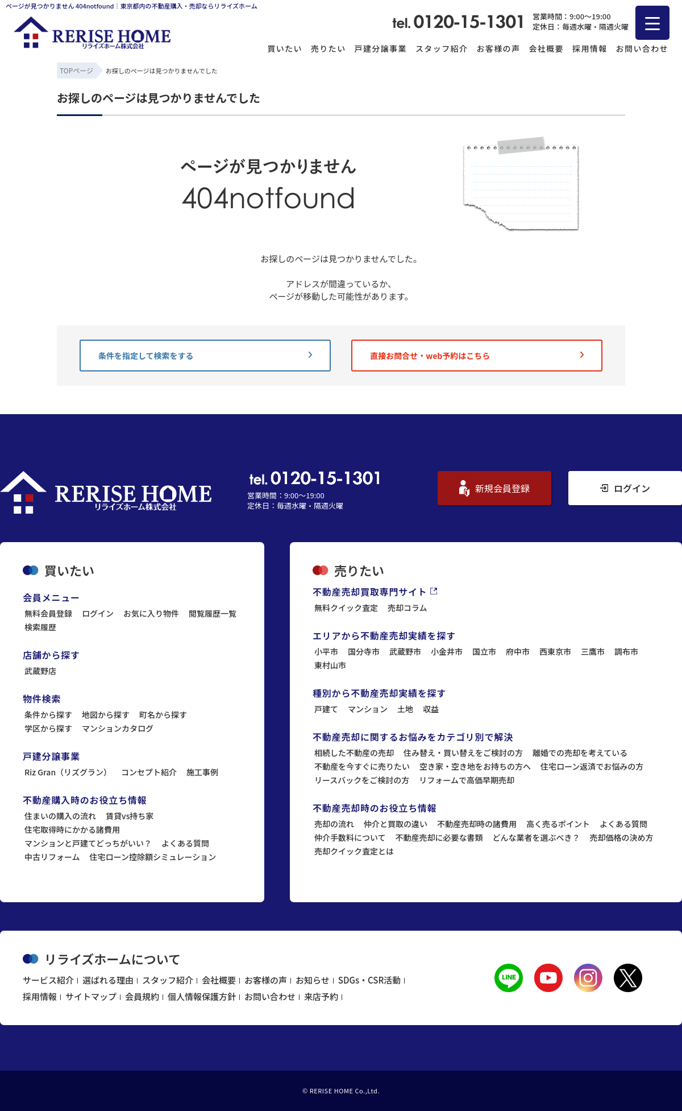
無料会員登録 (48, 613)
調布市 (626, 651)
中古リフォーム (52, 856)
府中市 (518, 651)
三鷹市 (593, 651)
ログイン (625, 488)
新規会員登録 (494, 488)
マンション (368, 708)
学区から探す (48, 728)
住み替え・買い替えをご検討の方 (463, 752)
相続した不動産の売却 (354, 752)
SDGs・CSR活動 (369, 980)
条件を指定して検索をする (205, 355)
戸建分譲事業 (381, 48)
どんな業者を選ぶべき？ (536, 837)
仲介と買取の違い (395, 823)
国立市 (484, 651)
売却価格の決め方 (622, 837)
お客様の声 (498, 48)
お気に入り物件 (151, 613)
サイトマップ (91, 996)
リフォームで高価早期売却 (466, 780)
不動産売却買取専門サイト (375, 591)
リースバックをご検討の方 (361, 780)
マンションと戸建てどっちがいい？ (88, 843)
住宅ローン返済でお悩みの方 (591, 766)
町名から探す (163, 714)
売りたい (328, 48)
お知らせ (313, 980)
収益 (431, 708)
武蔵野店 (40, 670)
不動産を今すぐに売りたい (362, 766)
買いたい (284, 48)
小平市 (326, 651)
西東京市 (555, 651)
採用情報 (590, 48)
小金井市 (447, 651)
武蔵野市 (405, 651)
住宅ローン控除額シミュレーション (153, 856)
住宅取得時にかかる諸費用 (72, 829)
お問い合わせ (642, 48)
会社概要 (546, 48)
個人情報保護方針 (202, 996)
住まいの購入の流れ (60, 815)
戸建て (326, 708)
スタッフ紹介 (441, 48)
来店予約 (321, 996)
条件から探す (48, 714)
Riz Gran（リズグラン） (67, 772)
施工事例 (202, 772)
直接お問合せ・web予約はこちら (477, 355)
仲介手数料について (350, 837)
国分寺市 (364, 651)
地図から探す (106, 714)
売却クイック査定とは (354, 851)
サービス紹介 (48, 980)
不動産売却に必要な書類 (439, 837)
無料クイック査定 (346, 607)
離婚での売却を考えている (580, 752)
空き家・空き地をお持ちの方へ (475, 766)
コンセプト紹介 (149, 772)
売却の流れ (334, 823)
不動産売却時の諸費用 (477, 823)
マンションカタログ (117, 728)
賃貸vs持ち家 (129, 815)
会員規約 (142, 996)
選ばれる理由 (108, 980)
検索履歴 (40, 627)
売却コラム (407, 607)
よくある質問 (185, 843)
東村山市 (330, 665)
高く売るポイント (558, 823)
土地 (405, 708)
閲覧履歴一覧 (212, 613)
